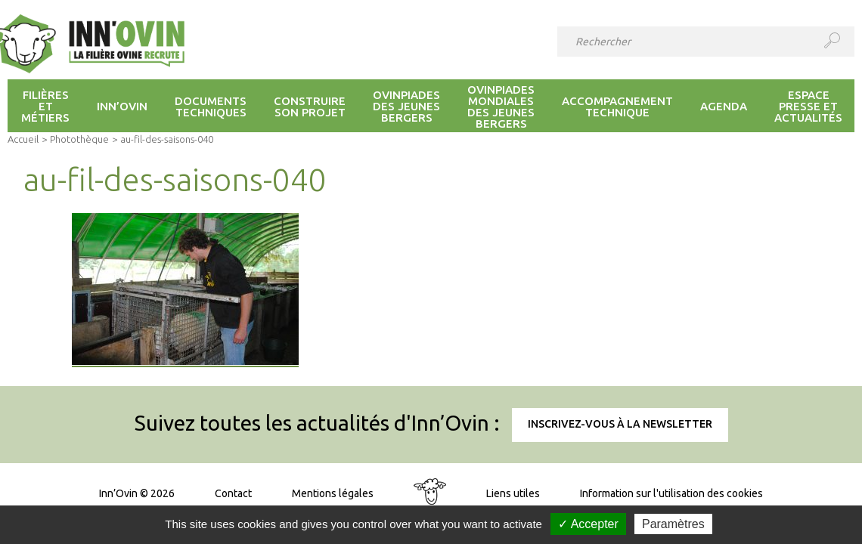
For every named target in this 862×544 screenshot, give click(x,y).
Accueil (23, 139)
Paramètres (673, 524)
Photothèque (79, 139)
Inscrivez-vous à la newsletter (620, 424)
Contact (233, 493)
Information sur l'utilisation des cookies (671, 493)
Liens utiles (513, 493)
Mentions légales (333, 493)
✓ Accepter (588, 524)
